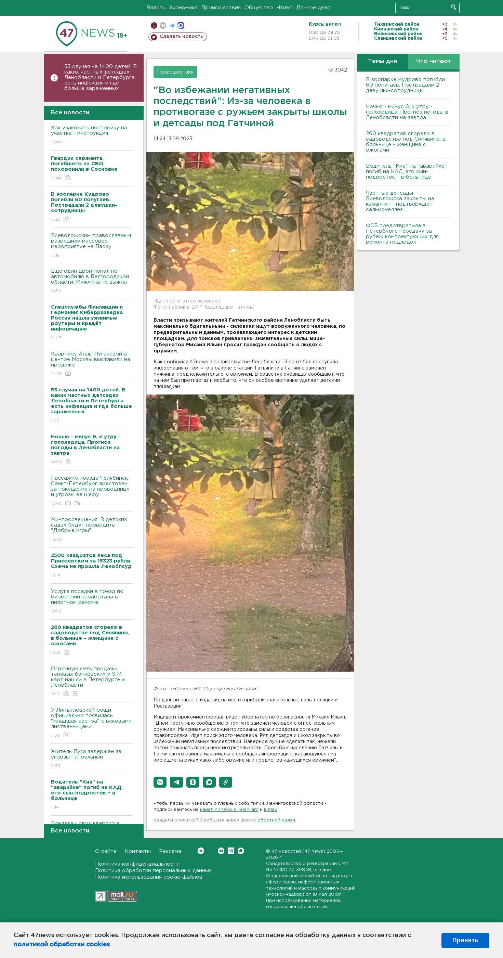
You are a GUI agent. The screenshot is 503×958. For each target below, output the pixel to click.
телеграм (172, 25)
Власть (155, 7)
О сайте (106, 851)
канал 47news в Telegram (229, 810)
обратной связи (276, 820)
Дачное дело (313, 7)
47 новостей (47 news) (298, 851)
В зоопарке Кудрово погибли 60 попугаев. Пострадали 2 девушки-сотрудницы (405, 85)
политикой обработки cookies (62, 944)
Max (241, 850)
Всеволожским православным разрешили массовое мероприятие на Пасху (92, 245)
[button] (160, 782)
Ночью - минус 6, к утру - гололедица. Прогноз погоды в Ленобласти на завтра (407, 112)
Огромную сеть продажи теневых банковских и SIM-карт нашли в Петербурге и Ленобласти (92, 681)
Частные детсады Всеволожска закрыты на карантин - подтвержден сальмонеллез (400, 201)
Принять (465, 940)
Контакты (138, 851)
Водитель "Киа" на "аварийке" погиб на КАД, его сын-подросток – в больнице (406, 171)
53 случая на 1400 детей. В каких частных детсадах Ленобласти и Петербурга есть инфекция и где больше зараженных (100, 77)
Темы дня (382, 61)
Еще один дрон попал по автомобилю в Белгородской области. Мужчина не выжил (92, 281)
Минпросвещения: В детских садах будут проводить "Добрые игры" (92, 529)
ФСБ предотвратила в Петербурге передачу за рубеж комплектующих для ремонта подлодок (402, 233)
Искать (453, 7)
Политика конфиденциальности (137, 864)
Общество (258, 7)
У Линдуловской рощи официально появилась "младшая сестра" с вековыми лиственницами (92, 723)
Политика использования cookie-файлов (148, 877)
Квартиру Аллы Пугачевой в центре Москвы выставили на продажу (92, 364)
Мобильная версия (154, 25)
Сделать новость (181, 37)
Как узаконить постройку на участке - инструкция (92, 135)
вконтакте (163, 25)
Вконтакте (201, 850)
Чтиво (285, 7)
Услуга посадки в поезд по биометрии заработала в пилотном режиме (92, 601)
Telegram (231, 850)
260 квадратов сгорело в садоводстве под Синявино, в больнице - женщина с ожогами (406, 141)
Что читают (433, 61)
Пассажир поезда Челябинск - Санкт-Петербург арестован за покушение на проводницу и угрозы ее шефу (92, 491)
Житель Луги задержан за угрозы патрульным (92, 759)
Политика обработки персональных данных (153, 870)
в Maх (270, 810)
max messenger (180, 25)
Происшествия (221, 7)
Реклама (170, 851)
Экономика (183, 7)
